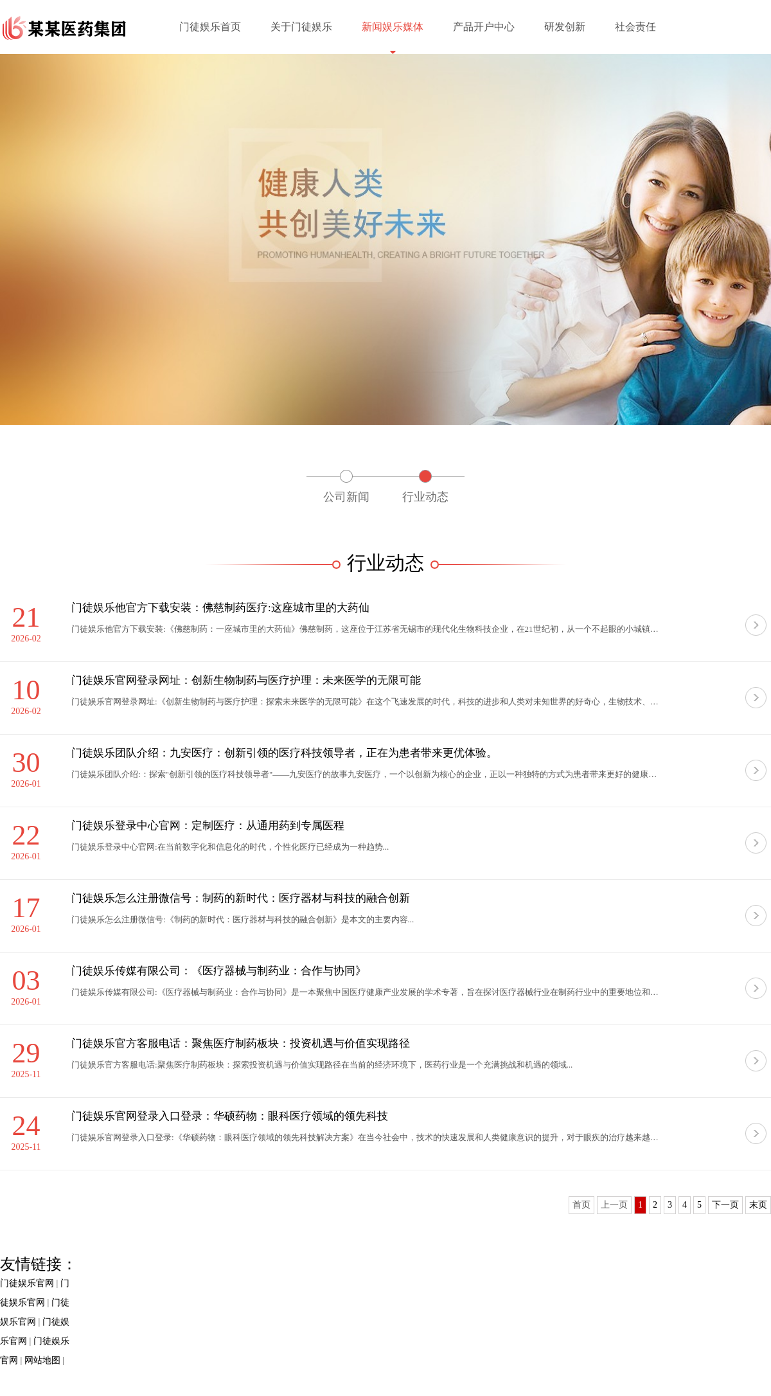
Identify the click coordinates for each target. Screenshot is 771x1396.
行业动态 (425, 496)
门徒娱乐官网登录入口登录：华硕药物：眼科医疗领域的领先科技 (229, 1116)
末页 (758, 1205)
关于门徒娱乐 (301, 26)
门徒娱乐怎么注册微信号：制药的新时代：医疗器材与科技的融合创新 (240, 898)
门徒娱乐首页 (210, 26)
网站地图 (42, 1360)
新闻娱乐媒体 (392, 26)
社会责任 (635, 26)
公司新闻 (346, 496)
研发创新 (564, 26)
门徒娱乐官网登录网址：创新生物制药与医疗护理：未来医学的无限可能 (246, 680)
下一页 (725, 1205)
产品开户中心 (484, 26)
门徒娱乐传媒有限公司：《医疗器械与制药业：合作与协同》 (218, 971)
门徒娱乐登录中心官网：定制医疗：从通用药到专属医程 (207, 825)
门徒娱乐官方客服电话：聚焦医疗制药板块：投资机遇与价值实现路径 (240, 1043)
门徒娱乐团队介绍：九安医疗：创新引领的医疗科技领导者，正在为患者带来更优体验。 (284, 753)
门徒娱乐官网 (27, 1283)
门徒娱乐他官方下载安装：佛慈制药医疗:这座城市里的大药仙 (220, 608)
